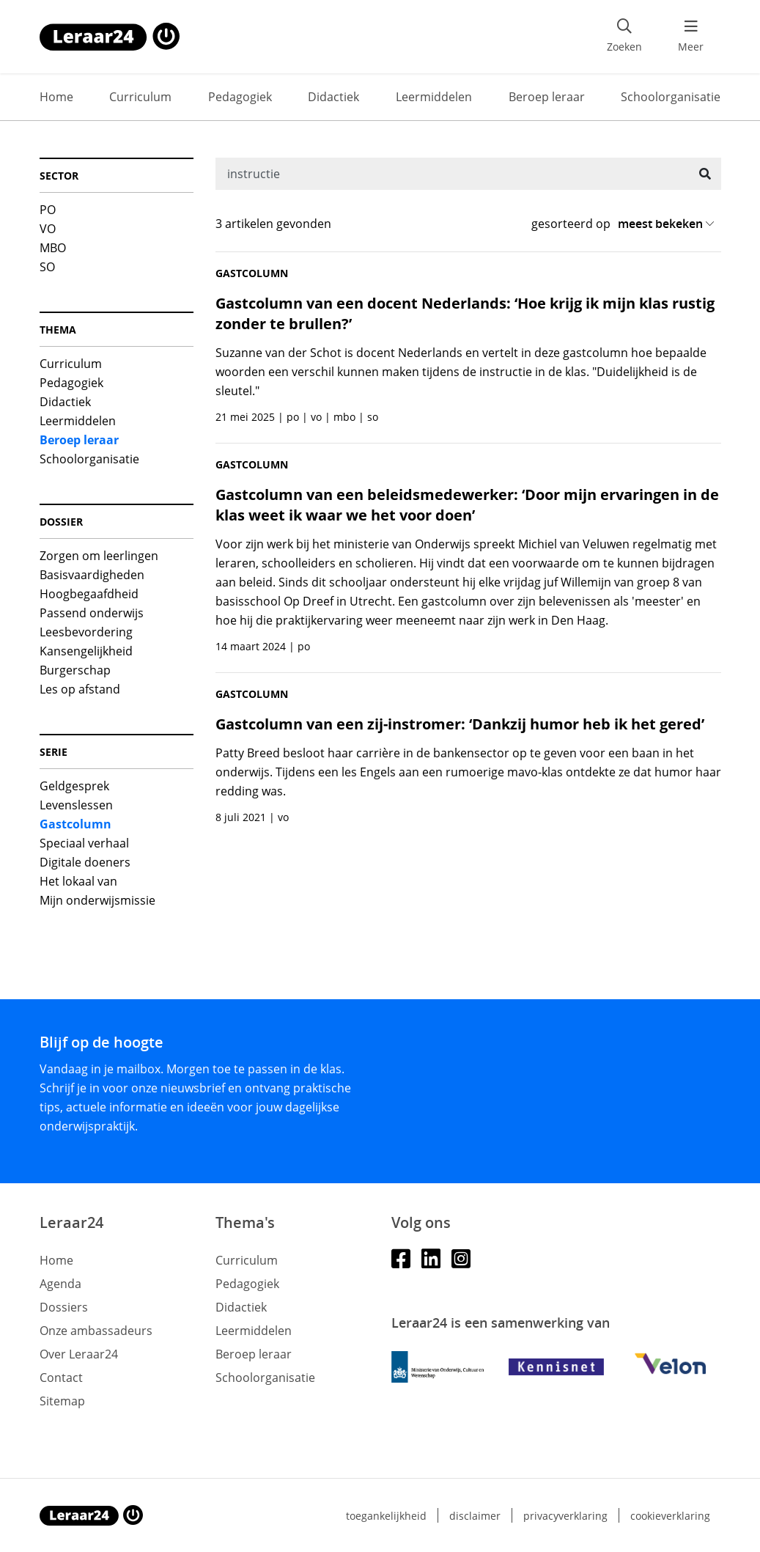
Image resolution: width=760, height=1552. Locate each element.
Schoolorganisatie (670, 97)
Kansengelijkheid (86, 651)
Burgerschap (75, 670)
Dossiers (64, 1307)
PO (48, 210)
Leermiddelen (434, 97)
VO (48, 229)
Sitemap (62, 1401)
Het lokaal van (78, 881)
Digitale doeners (85, 862)
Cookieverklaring (670, 1516)
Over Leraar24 (79, 1354)
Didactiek (333, 97)
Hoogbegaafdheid (89, 594)
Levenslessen (76, 805)
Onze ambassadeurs (96, 1331)
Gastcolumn (75, 824)
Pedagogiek (240, 97)
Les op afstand (80, 689)
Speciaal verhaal (84, 843)
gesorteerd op (570, 224)
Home (56, 97)
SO (47, 267)
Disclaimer (475, 1516)
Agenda (60, 1284)
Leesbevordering (86, 632)
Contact (61, 1377)
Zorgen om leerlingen (99, 556)
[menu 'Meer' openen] (691, 37)
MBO (53, 248)
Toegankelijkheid (386, 1516)
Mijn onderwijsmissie (97, 900)
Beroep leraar (547, 97)
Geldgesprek (74, 786)
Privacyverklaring (565, 1516)
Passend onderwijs (92, 613)
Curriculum (140, 97)
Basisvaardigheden (92, 575)
